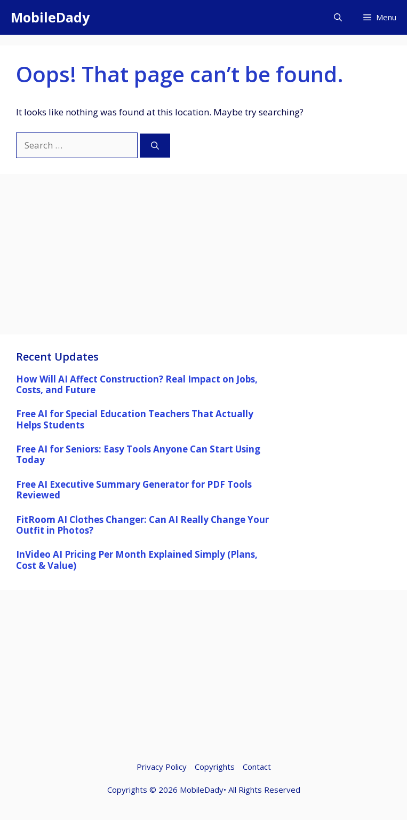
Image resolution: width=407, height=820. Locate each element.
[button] (338, 17)
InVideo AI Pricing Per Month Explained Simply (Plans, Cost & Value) (137, 559)
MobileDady (50, 17)
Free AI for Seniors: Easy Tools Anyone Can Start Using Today (138, 454)
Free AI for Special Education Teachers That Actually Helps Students (134, 419)
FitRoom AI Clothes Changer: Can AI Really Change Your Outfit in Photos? (142, 524)
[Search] (155, 146)
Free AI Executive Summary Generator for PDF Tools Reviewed (134, 489)
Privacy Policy (162, 766)
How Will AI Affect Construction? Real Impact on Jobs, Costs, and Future (137, 384)
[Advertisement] (203, 259)
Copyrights (215, 766)
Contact (257, 766)
